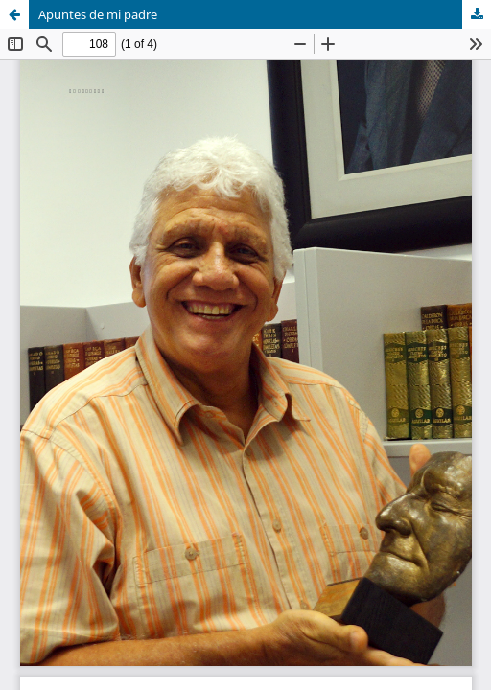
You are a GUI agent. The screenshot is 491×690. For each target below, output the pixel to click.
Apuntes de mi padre (97, 14)
